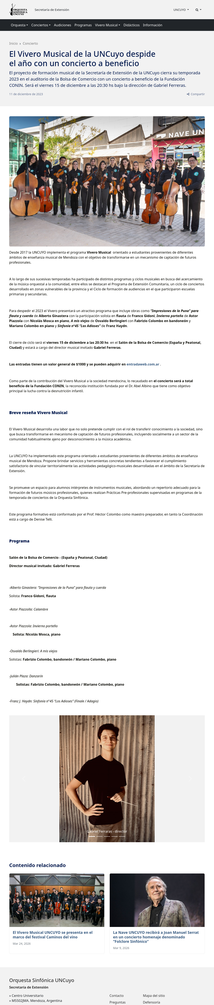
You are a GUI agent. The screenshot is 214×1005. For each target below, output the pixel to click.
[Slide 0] (92, 836)
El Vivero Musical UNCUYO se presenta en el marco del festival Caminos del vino (53, 934)
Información (152, 25)
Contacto (117, 995)
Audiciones (62, 25)
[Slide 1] (99, 836)
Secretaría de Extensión (52, 9)
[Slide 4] (122, 836)
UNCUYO (179, 10)
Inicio (13, 43)
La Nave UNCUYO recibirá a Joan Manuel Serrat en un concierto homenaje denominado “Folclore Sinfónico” (156, 937)
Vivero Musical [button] (106, 25)
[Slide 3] (114, 836)
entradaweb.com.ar (143, 364)
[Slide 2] (107, 836)
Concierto (30, 43)
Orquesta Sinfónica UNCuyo (41, 980)
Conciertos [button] (39, 25)
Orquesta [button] (18, 25)
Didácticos (132, 25)
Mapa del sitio (154, 995)
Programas (83, 25)
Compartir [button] (195, 94)
